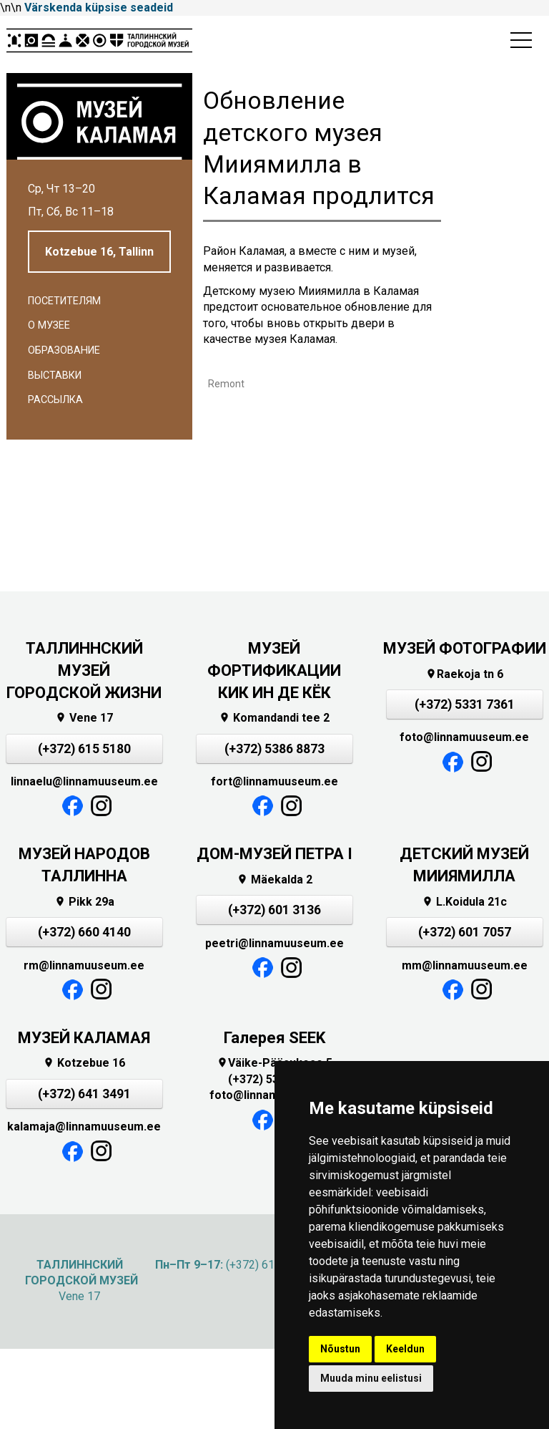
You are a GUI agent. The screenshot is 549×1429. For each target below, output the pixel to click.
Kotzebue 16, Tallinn (99, 251)
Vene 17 (84, 718)
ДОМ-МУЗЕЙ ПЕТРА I (274, 854)
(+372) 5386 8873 (274, 749)
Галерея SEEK (274, 1038)
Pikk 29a (84, 902)
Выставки (54, 375)
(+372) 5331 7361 (465, 704)
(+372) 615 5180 (84, 749)
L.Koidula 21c (464, 902)
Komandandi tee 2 (274, 718)
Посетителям (64, 301)
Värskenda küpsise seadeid (98, 7)
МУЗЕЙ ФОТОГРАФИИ (464, 648)
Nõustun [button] (340, 1349)
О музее (49, 325)
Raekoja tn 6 (464, 674)
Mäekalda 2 (274, 879)
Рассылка (55, 400)
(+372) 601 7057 (464, 932)
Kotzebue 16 (84, 1063)
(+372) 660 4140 (84, 932)
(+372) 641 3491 (84, 1094)
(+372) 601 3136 (274, 910)
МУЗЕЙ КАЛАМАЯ (84, 1038)
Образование (64, 350)
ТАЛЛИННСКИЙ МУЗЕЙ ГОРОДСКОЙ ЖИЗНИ (84, 670)
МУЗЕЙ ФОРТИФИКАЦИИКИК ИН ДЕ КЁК (274, 670)
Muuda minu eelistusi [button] (371, 1378)
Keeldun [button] (405, 1349)
